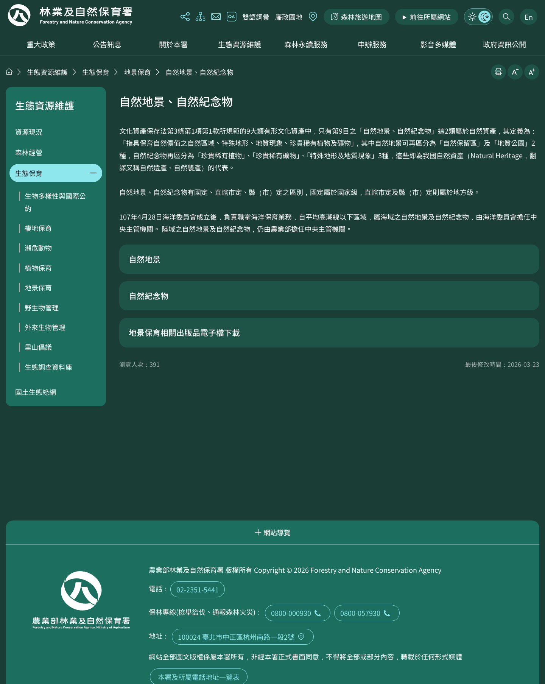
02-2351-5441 (197, 589)
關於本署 (173, 44)
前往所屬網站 (430, 17)
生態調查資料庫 (48, 367)
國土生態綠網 (35, 392)
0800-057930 (367, 613)
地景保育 (137, 72)
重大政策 (40, 44)
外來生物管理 (45, 327)
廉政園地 (288, 17)
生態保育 (95, 72)
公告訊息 (107, 44)
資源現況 (28, 132)
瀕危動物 (38, 247)
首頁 (9, 71)
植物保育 (38, 268)
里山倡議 (38, 347)
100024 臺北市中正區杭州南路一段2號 (243, 637)
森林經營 (28, 152)
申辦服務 (372, 44)
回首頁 (70, 15)
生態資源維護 (239, 44)
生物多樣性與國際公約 (55, 202)
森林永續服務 (305, 44)
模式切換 (478, 16)
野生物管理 (42, 307)
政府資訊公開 (504, 44)
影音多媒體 (438, 44)
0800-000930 (297, 613)
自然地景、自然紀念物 (199, 72)
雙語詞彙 (255, 17)
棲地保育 (38, 228)
